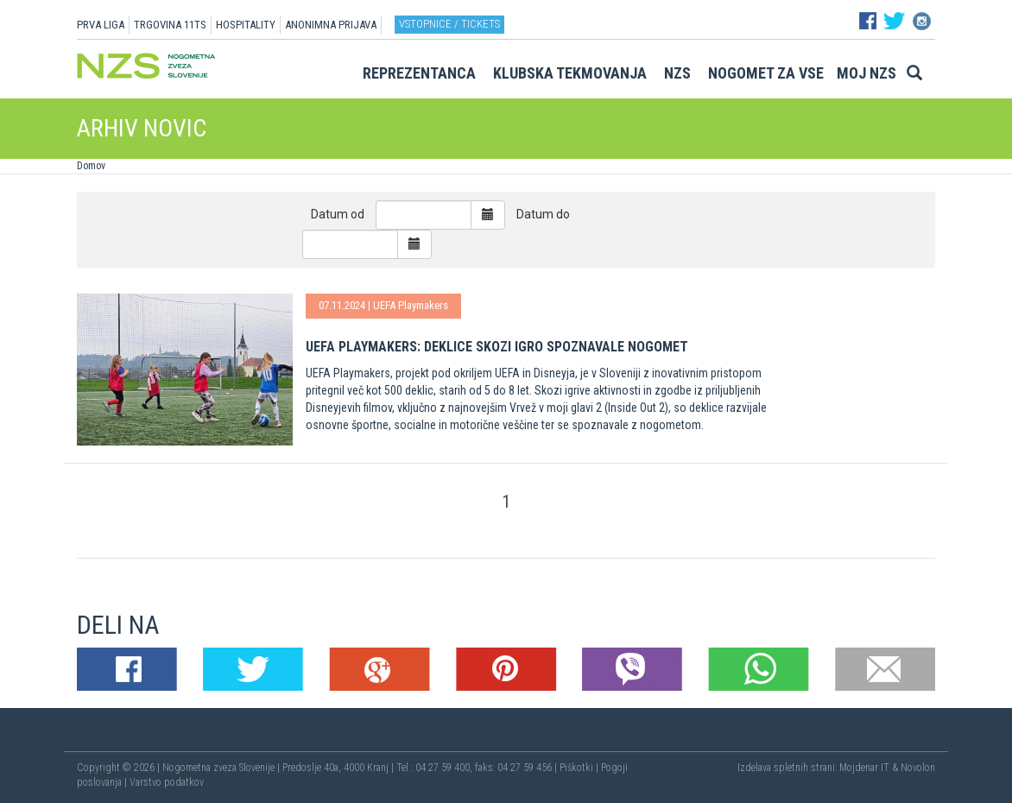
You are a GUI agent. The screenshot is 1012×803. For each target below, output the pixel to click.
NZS (677, 73)
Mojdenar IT (864, 768)
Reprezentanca (419, 73)
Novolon (918, 768)
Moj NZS (866, 73)
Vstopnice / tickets (449, 23)
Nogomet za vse (766, 73)
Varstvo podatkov (167, 782)
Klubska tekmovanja (570, 73)
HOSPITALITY (245, 24)
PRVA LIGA (100, 24)
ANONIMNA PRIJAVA (330, 24)
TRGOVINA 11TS (170, 24)
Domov (91, 166)
